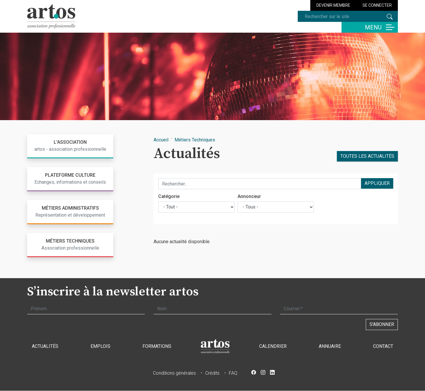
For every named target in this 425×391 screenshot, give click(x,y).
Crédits (212, 373)
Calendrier (273, 346)
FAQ (233, 373)
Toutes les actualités (367, 156)
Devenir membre (333, 5)
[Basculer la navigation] (370, 27)
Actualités (45, 346)
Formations (156, 346)
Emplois (100, 346)
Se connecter (377, 5)
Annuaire (330, 346)
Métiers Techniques (195, 140)
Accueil (161, 140)
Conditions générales (174, 373)
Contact (383, 346)
